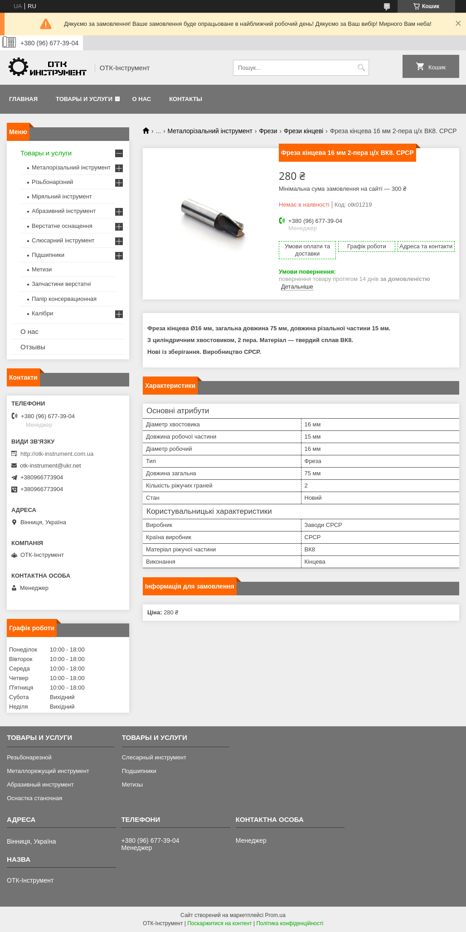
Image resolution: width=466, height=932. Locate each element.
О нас (141, 99)
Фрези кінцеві (303, 131)
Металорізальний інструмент (210, 131)
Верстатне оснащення (62, 225)
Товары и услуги (84, 99)
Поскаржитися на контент (219, 923)
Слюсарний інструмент (63, 240)
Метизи (42, 269)
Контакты (185, 99)
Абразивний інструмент (64, 211)
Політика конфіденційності (289, 923)
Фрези (268, 131)
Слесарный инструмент (154, 757)
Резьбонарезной (29, 757)
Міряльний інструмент (62, 196)
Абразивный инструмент (40, 784)
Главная (23, 99)
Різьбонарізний (52, 182)
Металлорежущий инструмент (48, 771)
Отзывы (32, 347)
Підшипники (48, 254)
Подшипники (139, 771)
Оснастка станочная (34, 798)
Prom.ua (275, 915)
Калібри (42, 313)
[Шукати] (361, 68)
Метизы (132, 784)
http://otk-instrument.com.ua (56, 453)
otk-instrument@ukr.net (50, 465)
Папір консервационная (64, 298)
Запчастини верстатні (61, 283)
